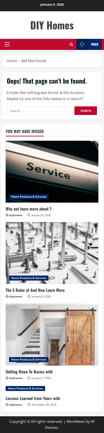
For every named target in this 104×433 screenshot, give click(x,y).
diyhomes (15, 215)
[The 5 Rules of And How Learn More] (52, 253)
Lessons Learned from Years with (33, 398)
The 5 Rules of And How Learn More (35, 290)
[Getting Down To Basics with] (52, 334)
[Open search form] (71, 44)
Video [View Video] (87, 44)
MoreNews (76, 421)
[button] (7, 44)
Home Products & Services (28, 197)
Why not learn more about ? (29, 209)
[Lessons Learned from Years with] (52, 388)
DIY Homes (52, 25)
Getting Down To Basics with (29, 371)
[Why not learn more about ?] (52, 172)
